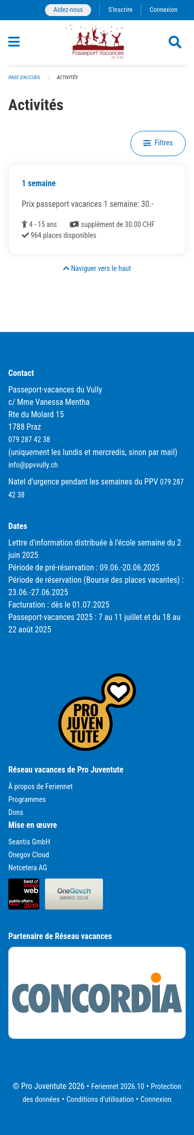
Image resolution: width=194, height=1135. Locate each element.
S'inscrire (120, 9)
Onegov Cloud (28, 855)
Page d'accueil (24, 77)
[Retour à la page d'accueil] (97, 42)
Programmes (27, 799)
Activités (67, 77)
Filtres (158, 143)
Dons (15, 812)
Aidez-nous (68, 9)
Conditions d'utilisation (99, 1099)
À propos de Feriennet (40, 786)
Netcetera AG (27, 868)
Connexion (163, 9)
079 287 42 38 (29, 439)
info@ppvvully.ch (33, 465)
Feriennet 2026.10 (117, 1086)
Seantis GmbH (29, 842)
